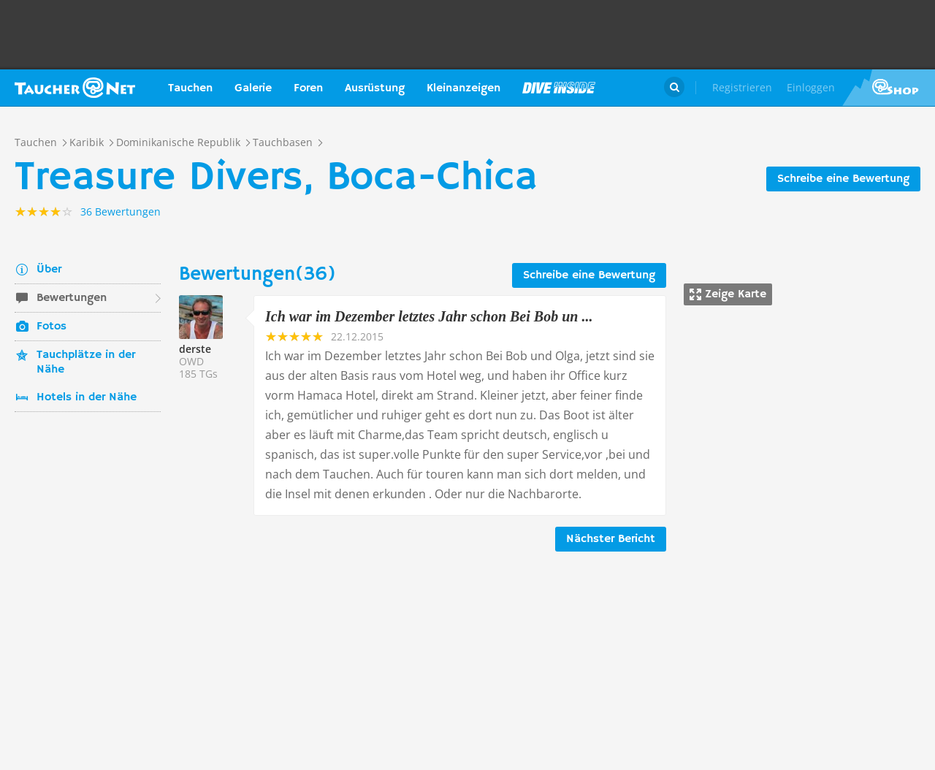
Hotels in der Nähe (87, 397)
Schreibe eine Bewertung (843, 179)
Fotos (51, 326)
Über (49, 269)
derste (195, 349)
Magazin (558, 87)
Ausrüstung (375, 88)
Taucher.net (75, 87)
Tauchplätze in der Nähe (86, 362)
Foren (308, 88)
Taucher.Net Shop (888, 87)
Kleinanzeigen (463, 88)
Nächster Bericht (610, 539)
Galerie (253, 88)
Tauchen (190, 88)
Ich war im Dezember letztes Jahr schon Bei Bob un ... (428, 316)
